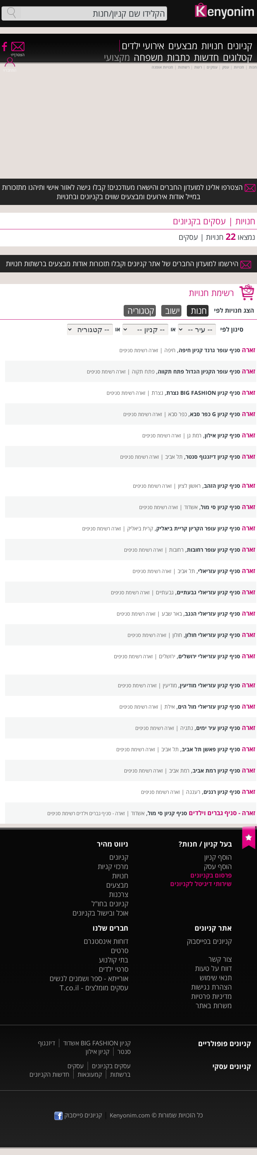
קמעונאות (90, 1074)
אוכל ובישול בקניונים (100, 912)
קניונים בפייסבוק (209, 941)
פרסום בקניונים (211, 875)
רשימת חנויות (211, 292)
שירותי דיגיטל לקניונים (201, 884)
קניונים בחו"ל (109, 903)
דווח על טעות (213, 968)
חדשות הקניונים (49, 1074)
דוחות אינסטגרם (106, 941)
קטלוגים (237, 57)
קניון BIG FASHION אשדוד (97, 1043)
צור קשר (220, 959)
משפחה (148, 57)
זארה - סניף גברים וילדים (222, 813)
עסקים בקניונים (111, 1066)
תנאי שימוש (216, 977)
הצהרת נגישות (211, 986)
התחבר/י (9, 67)
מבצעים (182, 46)
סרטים (119, 950)
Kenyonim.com (130, 1115)
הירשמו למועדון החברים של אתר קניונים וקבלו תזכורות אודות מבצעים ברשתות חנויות (128, 263)
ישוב (172, 310)
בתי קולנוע (113, 959)
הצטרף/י (17, 52)
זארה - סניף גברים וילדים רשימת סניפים (86, 813)
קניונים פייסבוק (78, 1115)
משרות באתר (214, 1005)
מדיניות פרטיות (211, 996)
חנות (199, 310)
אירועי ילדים (143, 46)
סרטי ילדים (113, 969)
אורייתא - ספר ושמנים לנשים (89, 978)
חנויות (212, 46)
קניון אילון (97, 1051)
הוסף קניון (218, 857)
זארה (248, 350)
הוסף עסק (218, 866)
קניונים (239, 46)
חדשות (206, 57)
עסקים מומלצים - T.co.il (94, 987)
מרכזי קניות (113, 866)
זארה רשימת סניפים (138, 350)
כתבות (178, 57)
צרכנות (118, 894)
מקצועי (117, 57)
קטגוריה (141, 310)
